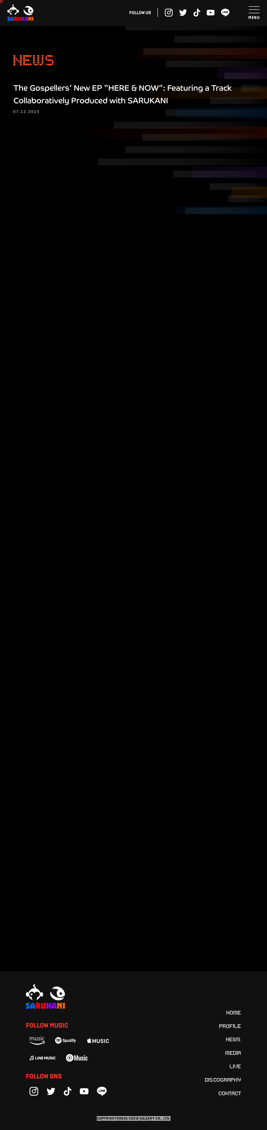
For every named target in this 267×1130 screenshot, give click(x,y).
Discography (223, 1079)
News (233, 1039)
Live (235, 1066)
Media (233, 1052)
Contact (230, 1093)
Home (233, 1012)
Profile (230, 1026)
